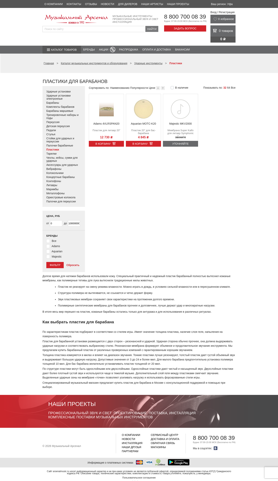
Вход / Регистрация (222, 12)
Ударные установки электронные (58, 97)
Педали (51, 130)
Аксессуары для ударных (62, 164)
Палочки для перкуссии (61, 201)
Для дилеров (127, 4)
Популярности (139, 87)
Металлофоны (55, 193)
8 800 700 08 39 (185, 16)
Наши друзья (131, 447)
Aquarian (57, 251)
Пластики (52, 149)
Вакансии (182, 49)
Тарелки (51, 153)
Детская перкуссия (58, 126)
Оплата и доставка (156, 49)
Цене (152, 87)
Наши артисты (152, 4)
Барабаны (52, 102)
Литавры (51, 185)
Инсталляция (132, 443)
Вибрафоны (53, 168)
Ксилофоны (53, 181)
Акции (103, 49)
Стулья (50, 134)
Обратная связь (163, 443)
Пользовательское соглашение (139, 477)
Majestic (57, 256)
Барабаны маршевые (59, 110)
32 (224, 87)
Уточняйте (180, 143)
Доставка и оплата (165, 439)
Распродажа (128, 49)
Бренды (89, 49)
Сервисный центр (164, 434)
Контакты (74, 4)
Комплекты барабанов (60, 106)
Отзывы (91, 4)
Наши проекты (178, 4)
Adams (56, 246)
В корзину (103, 143)
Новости (107, 4)
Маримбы (52, 189)
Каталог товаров (64, 49)
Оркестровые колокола (60, 197)
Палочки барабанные (59, 145)
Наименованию (120, 87)
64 (228, 87)
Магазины (158, 447)
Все (233, 87)
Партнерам (130, 451)
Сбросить (72, 265)
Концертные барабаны (60, 177)
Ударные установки (58, 91)
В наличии (181, 87)
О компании (53, 4)
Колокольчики (55, 173)
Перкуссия (52, 122)
